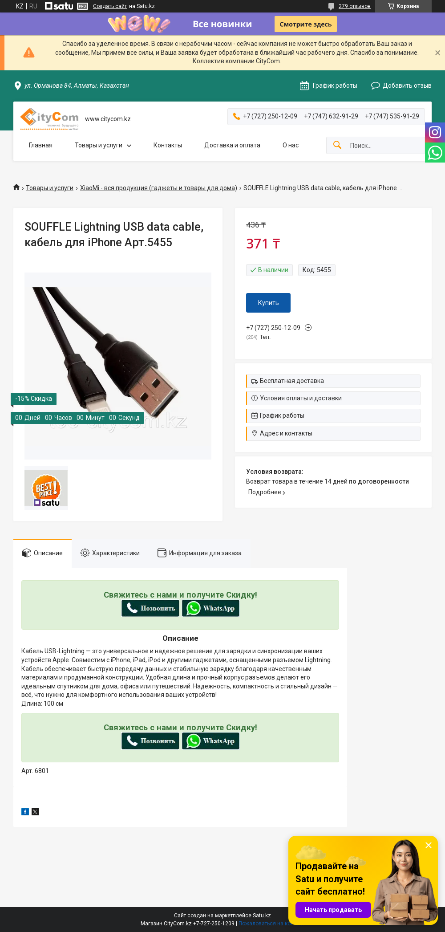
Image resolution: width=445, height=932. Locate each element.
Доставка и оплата (232, 145)
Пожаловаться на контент (271, 923)
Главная (41, 145)
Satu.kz (262, 915)
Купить (268, 302)
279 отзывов (355, 6)
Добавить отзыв (407, 85)
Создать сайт (110, 6)
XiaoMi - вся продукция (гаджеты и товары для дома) (158, 187)
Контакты (168, 145)
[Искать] (337, 145)
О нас (291, 145)
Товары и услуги (98, 145)
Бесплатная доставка (292, 380)
